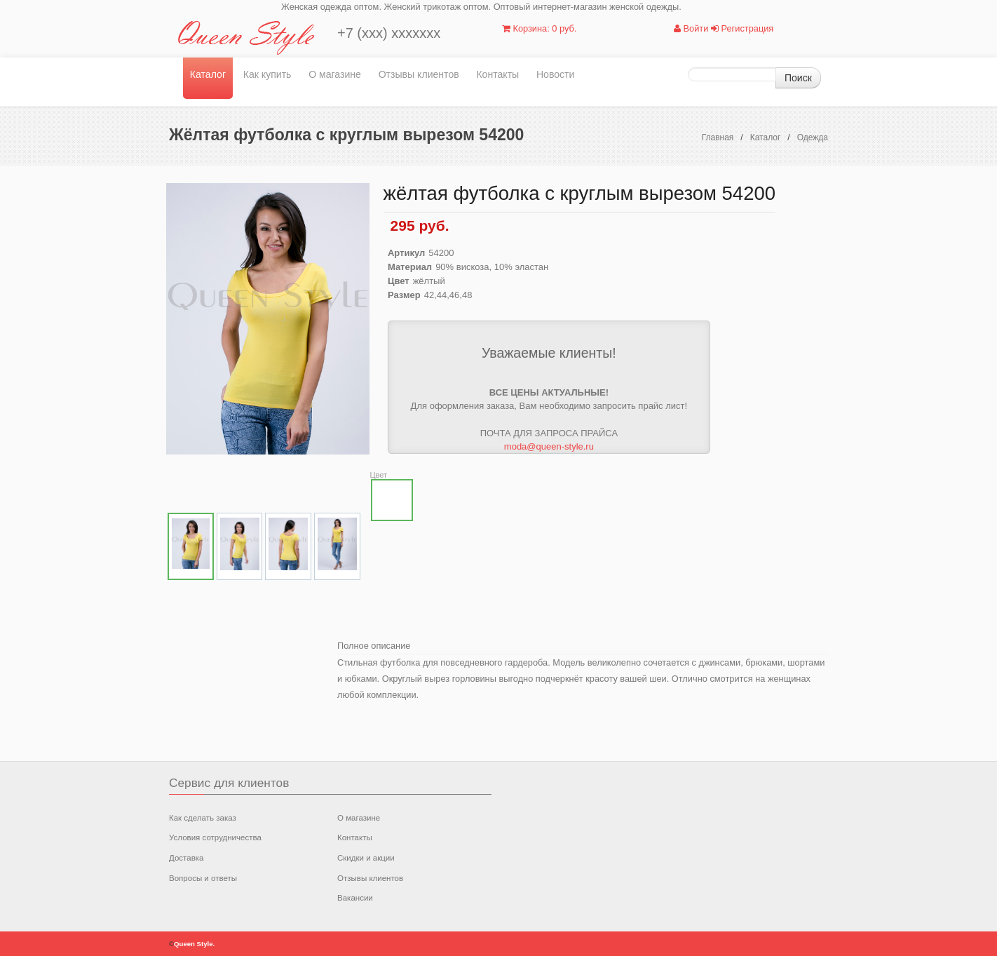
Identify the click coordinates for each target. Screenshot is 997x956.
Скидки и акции (366, 858)
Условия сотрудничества (215, 837)
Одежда (812, 137)
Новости (555, 74)
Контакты (497, 74)
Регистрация (742, 28)
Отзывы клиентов (419, 74)
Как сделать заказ (202, 818)
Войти (691, 28)
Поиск (798, 77)
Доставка (186, 858)
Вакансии (355, 898)
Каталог (208, 74)
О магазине (334, 74)
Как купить (267, 74)
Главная (718, 137)
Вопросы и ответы (203, 878)
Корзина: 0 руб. (539, 28)
